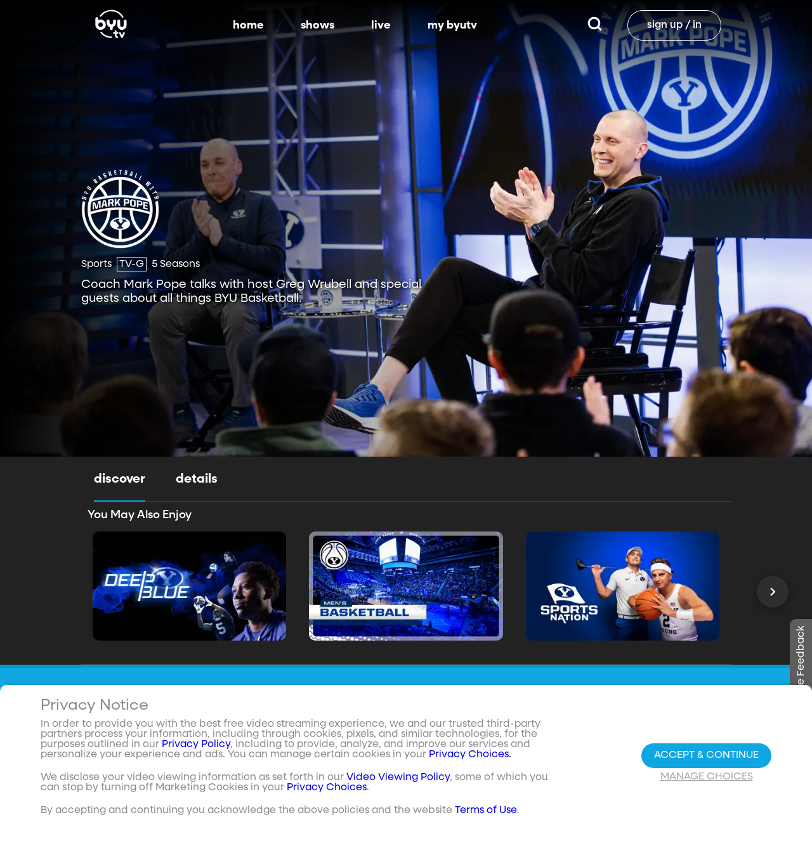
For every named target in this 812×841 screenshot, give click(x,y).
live (381, 25)
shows (317, 25)
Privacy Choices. (470, 755)
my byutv (452, 25)
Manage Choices (706, 777)
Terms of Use (486, 810)
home (248, 25)
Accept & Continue (706, 755)
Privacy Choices (327, 788)
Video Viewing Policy (398, 778)
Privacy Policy (196, 745)
